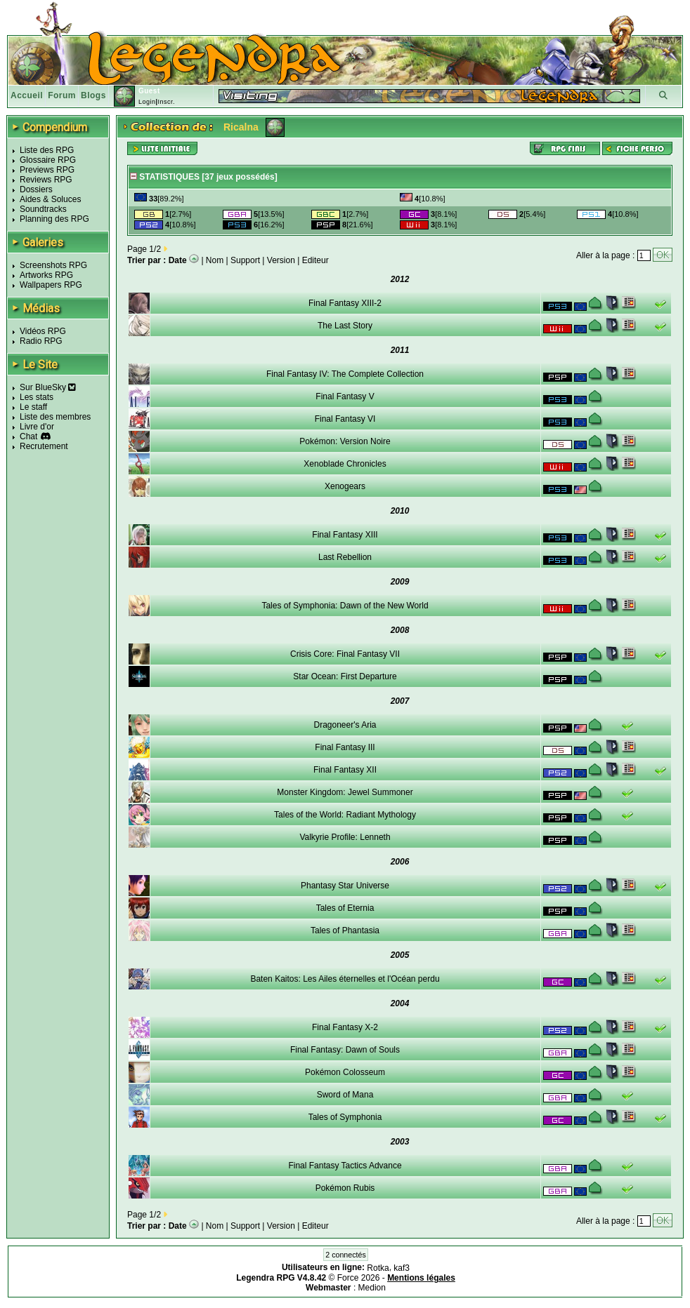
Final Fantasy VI (345, 419)
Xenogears (345, 486)
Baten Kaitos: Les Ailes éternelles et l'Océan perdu (344, 979)
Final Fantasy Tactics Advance (344, 1165)
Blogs (93, 95)
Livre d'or (37, 427)
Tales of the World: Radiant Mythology (345, 815)
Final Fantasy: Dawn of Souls (345, 1050)
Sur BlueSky (48, 387)
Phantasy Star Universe (345, 885)
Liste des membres (55, 417)
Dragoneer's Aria (344, 725)
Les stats (36, 397)
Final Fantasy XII (345, 770)
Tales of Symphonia (345, 1117)
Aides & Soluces (50, 199)
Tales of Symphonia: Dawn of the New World (344, 605)
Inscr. (166, 101)
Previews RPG (47, 170)
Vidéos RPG (43, 331)
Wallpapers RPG (51, 285)
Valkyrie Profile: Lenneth (344, 837)
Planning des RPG (54, 219)
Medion (372, 1288)
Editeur (315, 260)
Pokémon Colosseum (345, 1072)
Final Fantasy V (344, 396)
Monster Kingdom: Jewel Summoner (344, 792)
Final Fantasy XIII (344, 535)
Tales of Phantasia (345, 930)
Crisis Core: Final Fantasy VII (345, 654)
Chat (28, 436)
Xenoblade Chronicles (345, 464)
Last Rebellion (345, 557)
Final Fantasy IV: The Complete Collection (345, 374)
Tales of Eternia (345, 908)
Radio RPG (41, 341)
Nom (214, 260)
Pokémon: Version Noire (344, 441)
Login (147, 101)
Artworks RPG (46, 275)
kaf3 (401, 1268)
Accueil (27, 95)
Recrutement (44, 446)
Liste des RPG (47, 150)
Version (281, 260)
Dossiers (36, 189)
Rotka (378, 1268)
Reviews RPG (46, 180)
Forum (62, 95)
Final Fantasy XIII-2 (345, 303)
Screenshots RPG (53, 265)
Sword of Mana (345, 1095)
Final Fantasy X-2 (345, 1027)
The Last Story (345, 326)
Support (245, 260)
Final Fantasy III (345, 747)
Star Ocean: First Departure (344, 676)
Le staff (33, 407)
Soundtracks (43, 209)
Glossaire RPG (48, 160)
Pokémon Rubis (345, 1188)
